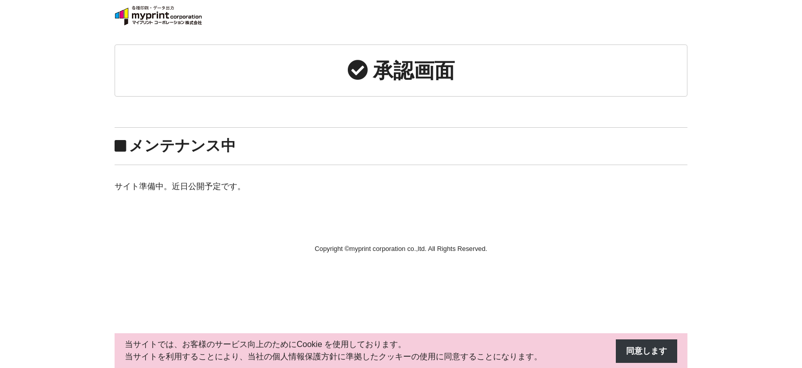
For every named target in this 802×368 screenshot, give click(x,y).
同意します (646, 351)
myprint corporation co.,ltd (387, 248)
